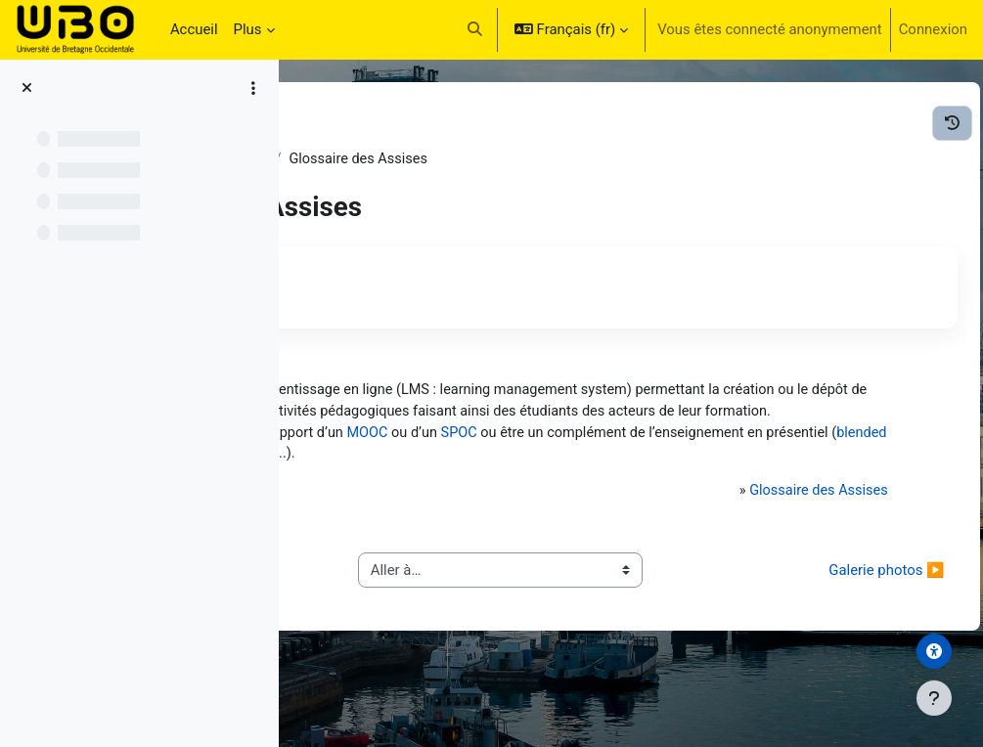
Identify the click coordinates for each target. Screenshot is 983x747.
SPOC (736, 456)
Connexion (933, 29)
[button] (475, 29)
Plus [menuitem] (248, 29)
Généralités (511, 159)
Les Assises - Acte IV (384, 159)
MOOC (642, 456)
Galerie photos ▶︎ (843, 628)
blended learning (684, 478)
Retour (366, 276)
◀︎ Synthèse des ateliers (408, 627)
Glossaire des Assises (796, 538)
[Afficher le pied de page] (934, 698)
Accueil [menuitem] (194, 29)
